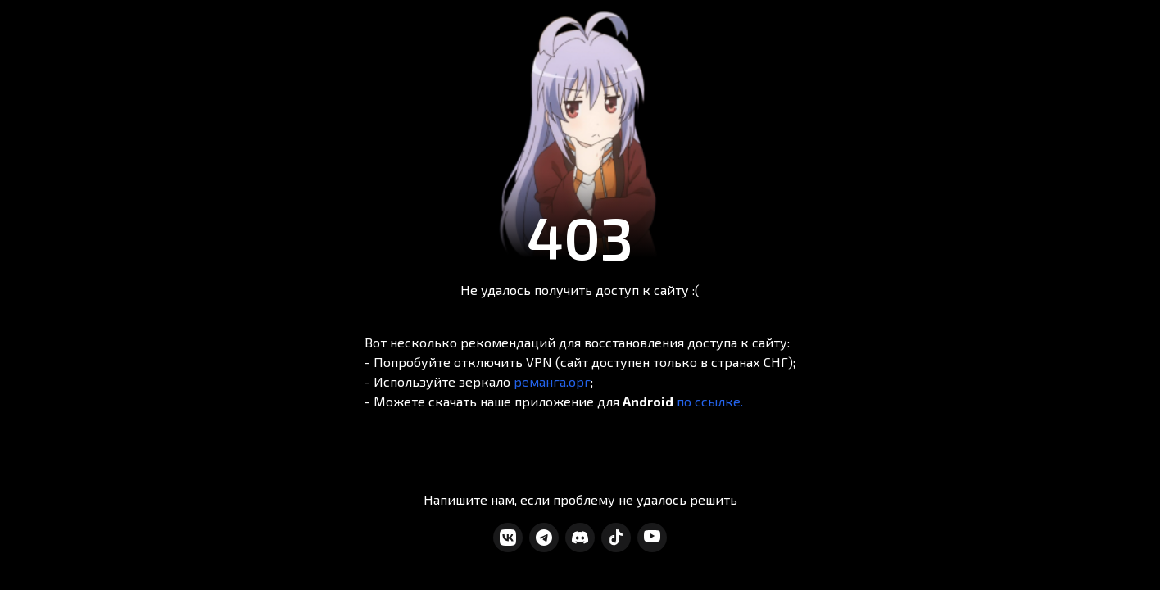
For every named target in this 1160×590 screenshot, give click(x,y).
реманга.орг (552, 381)
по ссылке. (710, 401)
